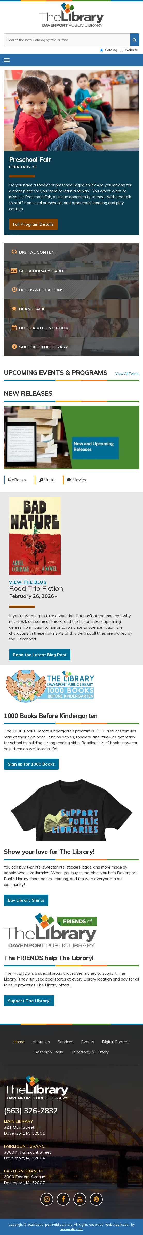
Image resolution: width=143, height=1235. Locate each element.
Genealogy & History (90, 1051)
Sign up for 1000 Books (31, 764)
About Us (41, 1041)
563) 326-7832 (32, 1110)
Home (19, 1041)
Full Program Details (33, 224)
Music (46, 479)
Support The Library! (29, 1000)
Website (129, 50)
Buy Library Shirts (26, 900)
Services (65, 1041)
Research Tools (48, 1051)
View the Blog (28, 582)
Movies (76, 479)
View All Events (127, 374)
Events (87, 1041)
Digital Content (116, 1041)
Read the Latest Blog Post (40, 654)
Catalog (108, 50)
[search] (134, 39)
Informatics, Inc (71, 1229)
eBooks (17, 479)
